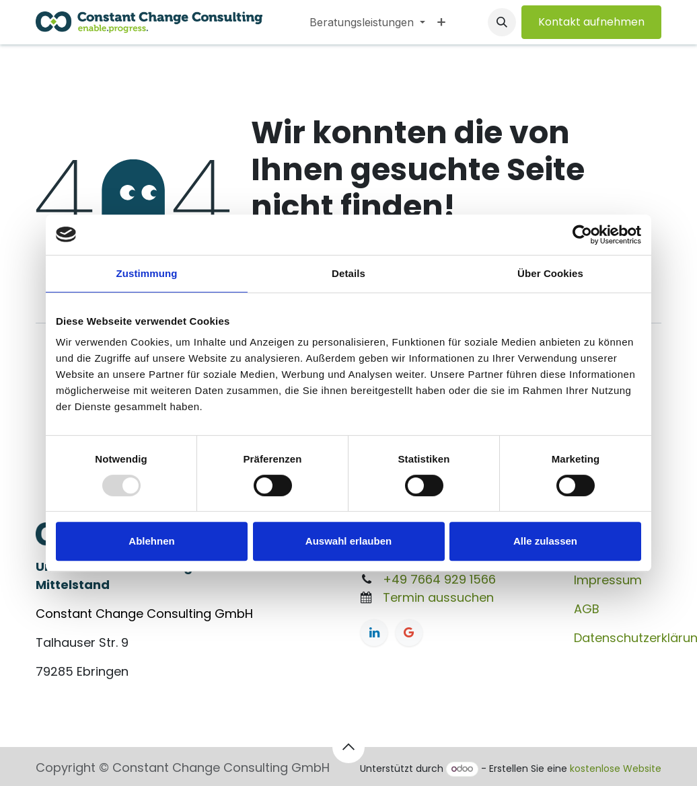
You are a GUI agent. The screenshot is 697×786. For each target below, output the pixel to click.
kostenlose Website (615, 768)
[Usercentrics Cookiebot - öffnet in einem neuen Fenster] (582, 235)
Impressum (608, 580)
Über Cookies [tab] (550, 273)
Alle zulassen (545, 541)
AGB (586, 608)
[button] (502, 22)
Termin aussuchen (438, 597)
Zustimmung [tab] (147, 273)
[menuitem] (367, 22)
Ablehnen (151, 541)
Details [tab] (348, 273)
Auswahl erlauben (348, 541)
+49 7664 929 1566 (439, 579)
